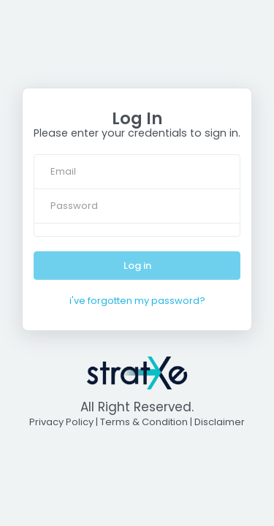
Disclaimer (219, 422)
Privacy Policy (61, 422)
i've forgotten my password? (137, 301)
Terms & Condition (144, 422)
